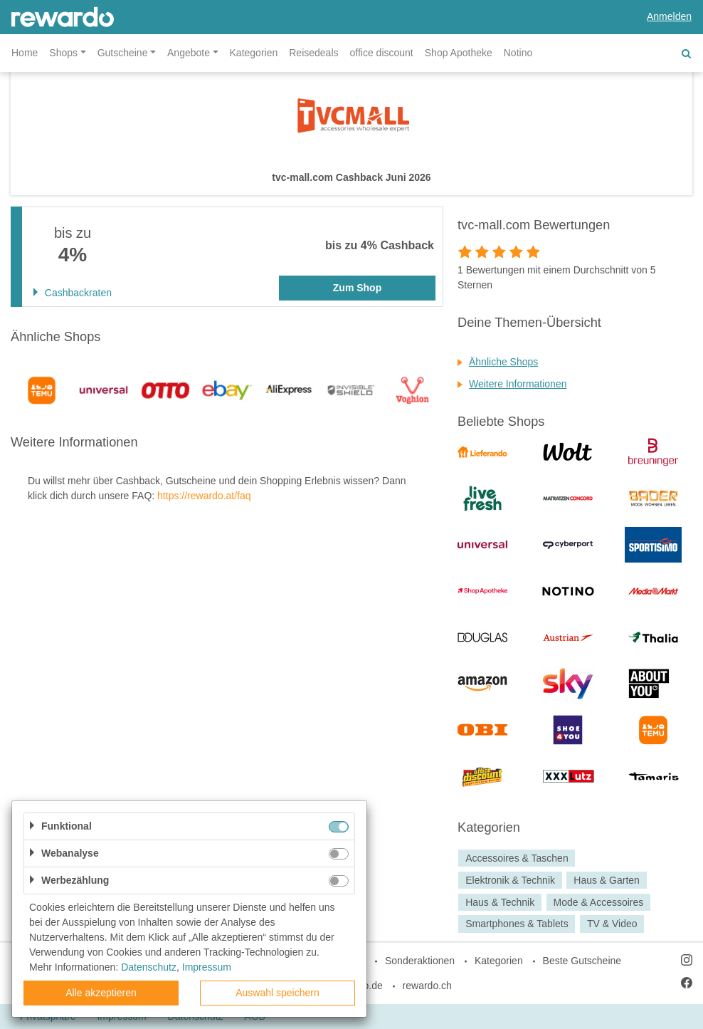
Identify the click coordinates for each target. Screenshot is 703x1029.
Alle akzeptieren (101, 992)
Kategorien (254, 52)
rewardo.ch (427, 985)
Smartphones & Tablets (517, 924)
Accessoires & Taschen (516, 858)
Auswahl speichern (277, 992)
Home (24, 52)
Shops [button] (63, 52)
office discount (381, 52)
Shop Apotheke (458, 52)
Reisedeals (313, 52)
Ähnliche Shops (503, 361)
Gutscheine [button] (122, 52)
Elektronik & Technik (510, 880)
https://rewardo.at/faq (204, 495)
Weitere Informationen (517, 384)
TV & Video (612, 924)
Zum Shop (357, 287)
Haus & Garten (607, 880)
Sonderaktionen (420, 960)
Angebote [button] (188, 52)
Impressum (206, 967)
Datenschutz (148, 967)
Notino (518, 52)
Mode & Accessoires (598, 902)
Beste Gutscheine (582, 960)
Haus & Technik (499, 902)
